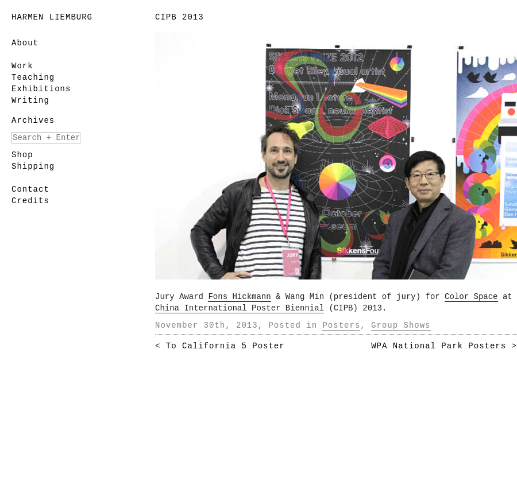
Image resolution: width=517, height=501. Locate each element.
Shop (22, 155)
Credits (30, 200)
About (24, 43)
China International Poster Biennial (239, 308)
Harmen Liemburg (51, 17)
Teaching (33, 77)
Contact (30, 189)
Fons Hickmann (239, 296)
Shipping (33, 166)
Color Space (471, 296)
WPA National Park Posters (438, 346)
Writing (30, 100)
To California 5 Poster (225, 346)
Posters (341, 325)
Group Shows (400, 325)
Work (22, 66)
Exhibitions (41, 89)
